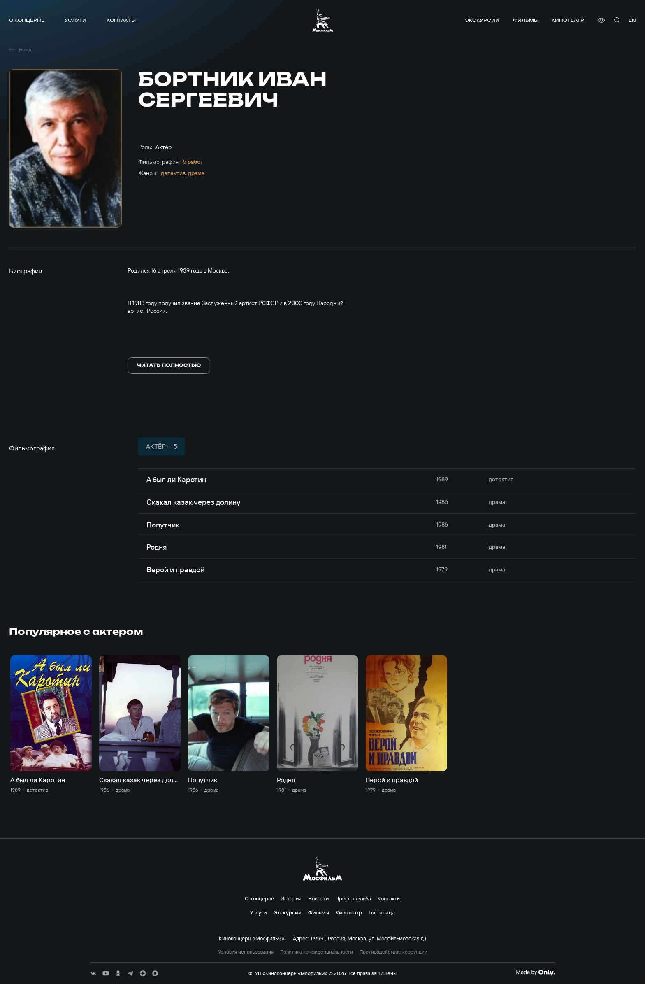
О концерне (26, 20)
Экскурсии (482, 20)
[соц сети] (93, 973)
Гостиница (382, 912)
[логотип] (322, 20)
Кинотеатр (568, 20)
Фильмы (525, 20)
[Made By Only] (535, 972)
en (632, 20)
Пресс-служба (353, 898)
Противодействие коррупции (393, 952)
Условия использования (246, 952)
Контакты (121, 20)
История (291, 898)
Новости (318, 898)
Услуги (75, 20)
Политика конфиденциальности (316, 952)
